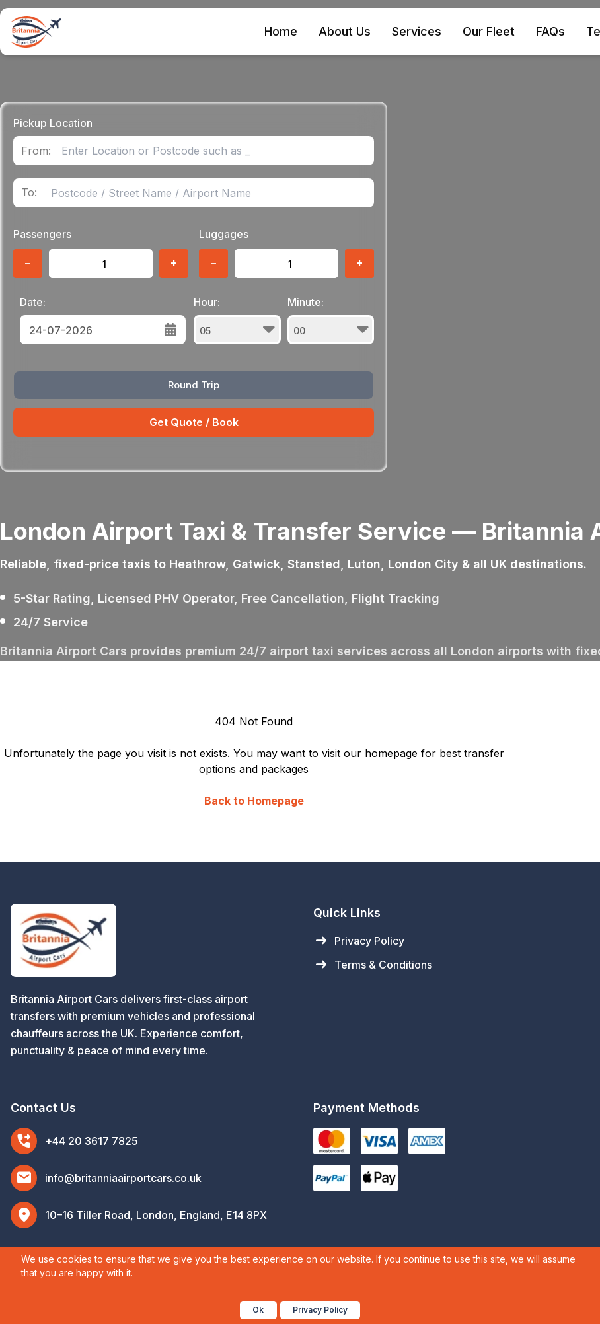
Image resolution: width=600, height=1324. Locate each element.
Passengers (42, 233)
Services (416, 31)
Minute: (331, 319)
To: (29, 192)
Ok (258, 1310)
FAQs (550, 31)
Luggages (223, 233)
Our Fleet (489, 31)
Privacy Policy (358, 941)
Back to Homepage (254, 800)
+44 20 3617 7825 (91, 1141)
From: (36, 151)
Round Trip (193, 385)
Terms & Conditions (372, 965)
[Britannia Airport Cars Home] (149, 940)
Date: (33, 302)
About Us (345, 31)
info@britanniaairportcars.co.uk (123, 1178)
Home (280, 31)
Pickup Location (53, 122)
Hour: (237, 319)
